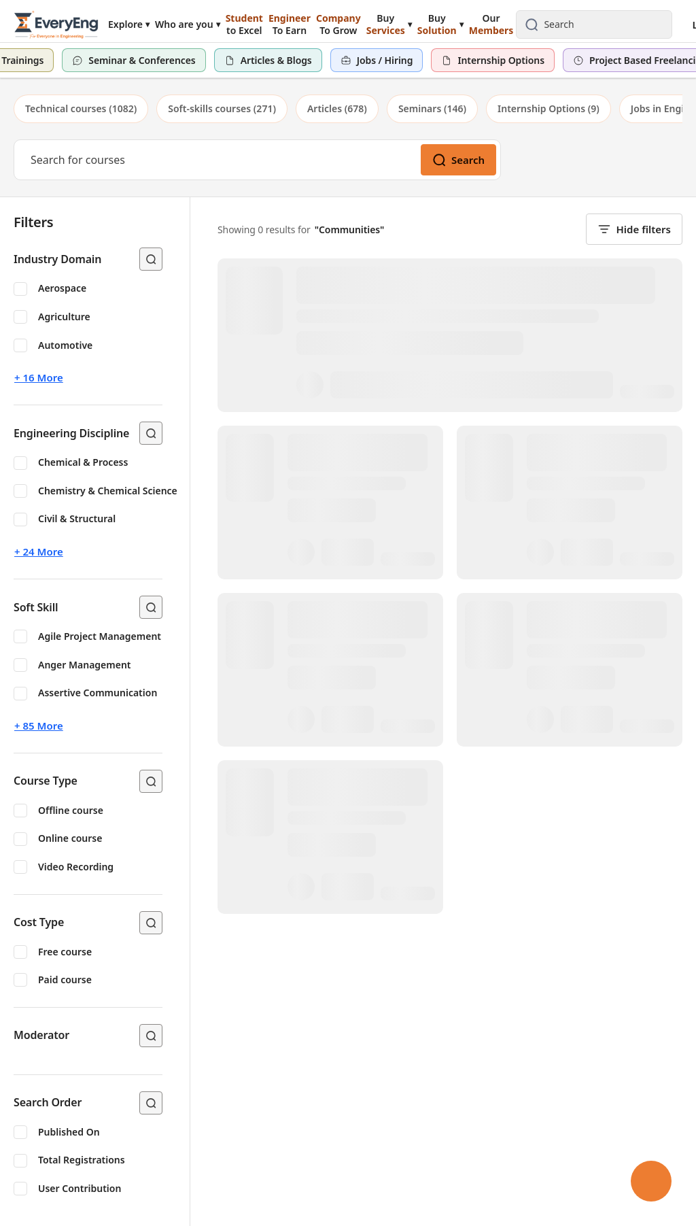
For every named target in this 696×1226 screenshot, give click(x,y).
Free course (65, 951)
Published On (69, 1131)
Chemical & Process (83, 462)
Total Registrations (81, 1159)
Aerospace (62, 288)
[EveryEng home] (56, 24)
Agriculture (64, 316)
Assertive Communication (97, 692)
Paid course (65, 979)
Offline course (70, 810)
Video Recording (76, 866)
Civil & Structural (77, 518)
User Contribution (79, 1188)
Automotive (65, 345)
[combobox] (605, 24)
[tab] (81, 109)
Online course (70, 838)
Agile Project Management (99, 636)
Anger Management (84, 664)
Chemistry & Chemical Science (107, 490)
